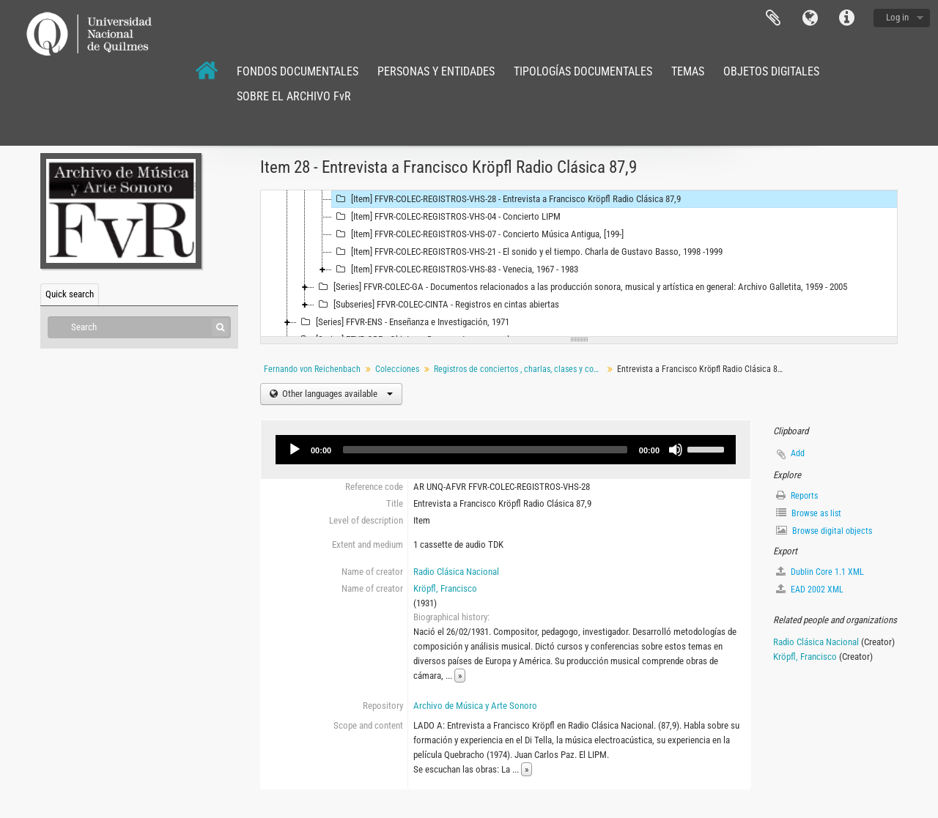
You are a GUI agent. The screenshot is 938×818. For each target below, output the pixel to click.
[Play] (294, 449)
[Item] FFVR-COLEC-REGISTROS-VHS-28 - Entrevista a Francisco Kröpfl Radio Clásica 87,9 (506, 199)
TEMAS (687, 71)
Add (798, 453)
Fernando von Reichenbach (312, 369)
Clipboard (773, 18)
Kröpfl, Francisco (445, 588)
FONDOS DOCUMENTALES (297, 71)
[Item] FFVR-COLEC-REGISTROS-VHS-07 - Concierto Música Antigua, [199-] (478, 234)
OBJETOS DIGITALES (771, 71)
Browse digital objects (824, 530)
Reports (797, 495)
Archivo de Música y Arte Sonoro (475, 705)
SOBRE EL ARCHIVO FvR (294, 96)
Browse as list (808, 512)
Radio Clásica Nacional (456, 571)
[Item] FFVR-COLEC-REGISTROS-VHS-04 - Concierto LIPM (446, 217)
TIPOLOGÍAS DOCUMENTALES (583, 71)
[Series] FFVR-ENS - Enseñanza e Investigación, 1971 (403, 322)
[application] (506, 449)
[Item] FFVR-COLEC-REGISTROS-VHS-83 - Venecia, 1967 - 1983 (455, 269)
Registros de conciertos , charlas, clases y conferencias (520, 369)
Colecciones (397, 369)
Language (809, 18)
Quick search (69, 294)
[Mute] (675, 449)
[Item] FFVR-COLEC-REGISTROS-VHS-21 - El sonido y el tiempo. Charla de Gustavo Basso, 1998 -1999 (527, 252)
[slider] (485, 449)
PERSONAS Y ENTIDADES (436, 71)
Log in (897, 17)
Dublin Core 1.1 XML (820, 571)
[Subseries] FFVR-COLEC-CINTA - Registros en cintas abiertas (436, 304)
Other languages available (336, 393)
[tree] (579, 263)
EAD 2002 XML (809, 589)
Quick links (846, 18)
